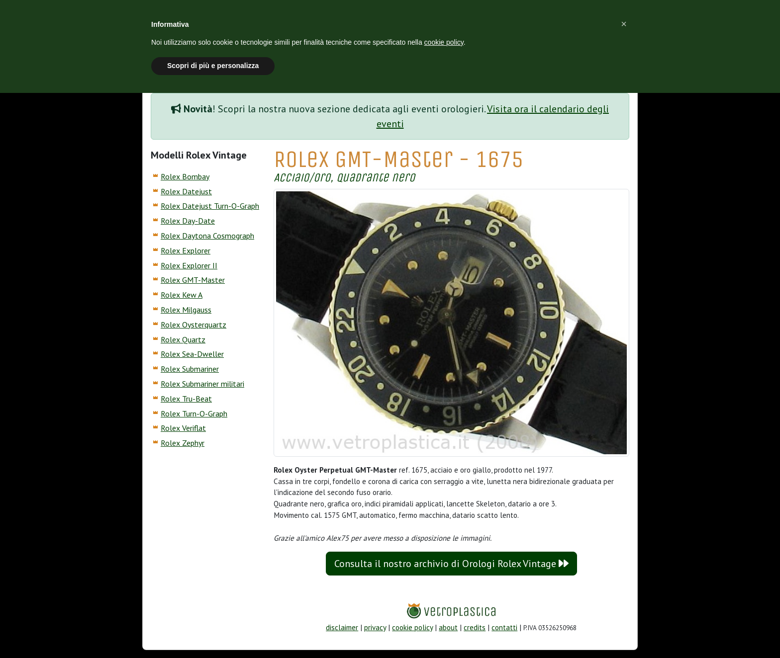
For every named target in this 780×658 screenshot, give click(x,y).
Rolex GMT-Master (193, 280)
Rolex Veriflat (183, 428)
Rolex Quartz (183, 339)
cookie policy (412, 627)
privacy (375, 627)
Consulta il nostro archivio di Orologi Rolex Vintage (451, 563)
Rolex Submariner (190, 369)
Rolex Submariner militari (202, 384)
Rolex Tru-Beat (186, 399)
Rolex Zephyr (182, 443)
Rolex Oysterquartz (193, 324)
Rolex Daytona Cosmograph (207, 236)
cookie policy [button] (444, 42)
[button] (624, 24)
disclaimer (342, 627)
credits (475, 627)
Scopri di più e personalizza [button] (213, 66)
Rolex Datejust (186, 191)
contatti (504, 627)
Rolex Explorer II (189, 265)
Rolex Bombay (185, 176)
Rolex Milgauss (186, 310)
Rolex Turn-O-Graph (194, 413)
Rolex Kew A (181, 295)
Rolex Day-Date (188, 221)
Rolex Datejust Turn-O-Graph (210, 206)
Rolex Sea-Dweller (192, 354)
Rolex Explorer (185, 250)
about (448, 627)
